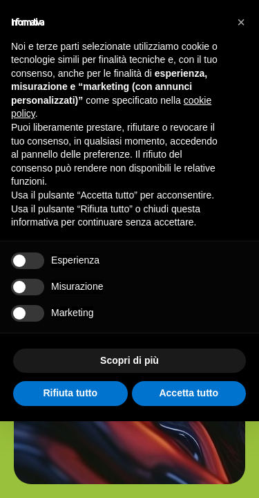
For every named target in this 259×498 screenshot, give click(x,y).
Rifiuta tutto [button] (70, 392)
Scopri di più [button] (129, 360)
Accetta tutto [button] (188, 392)
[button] (241, 22)
